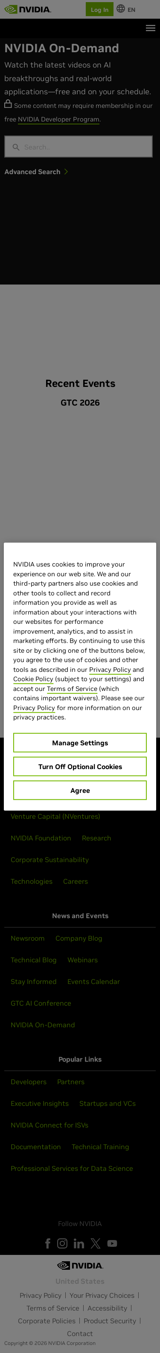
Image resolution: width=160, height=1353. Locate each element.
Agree (80, 790)
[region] (80, 677)
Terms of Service (72, 688)
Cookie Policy (33, 679)
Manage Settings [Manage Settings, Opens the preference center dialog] (80, 742)
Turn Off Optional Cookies (80, 766)
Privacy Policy (110, 669)
